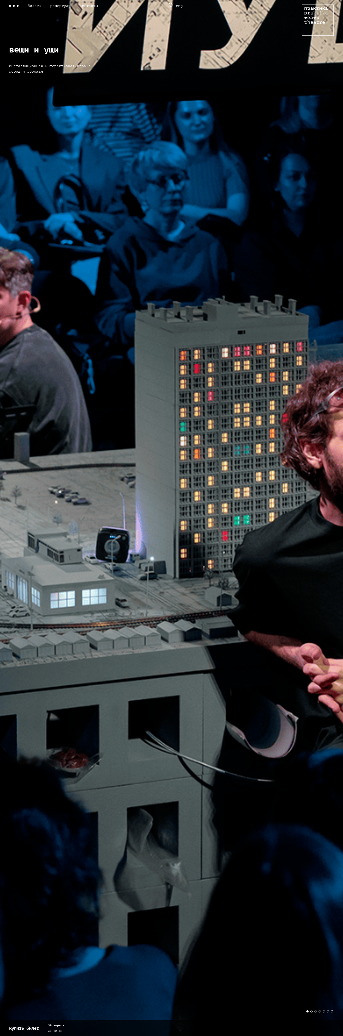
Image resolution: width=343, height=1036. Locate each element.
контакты (89, 6)
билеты (34, 6)
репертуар (60, 6)
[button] (307, 1011)
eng (179, 6)
